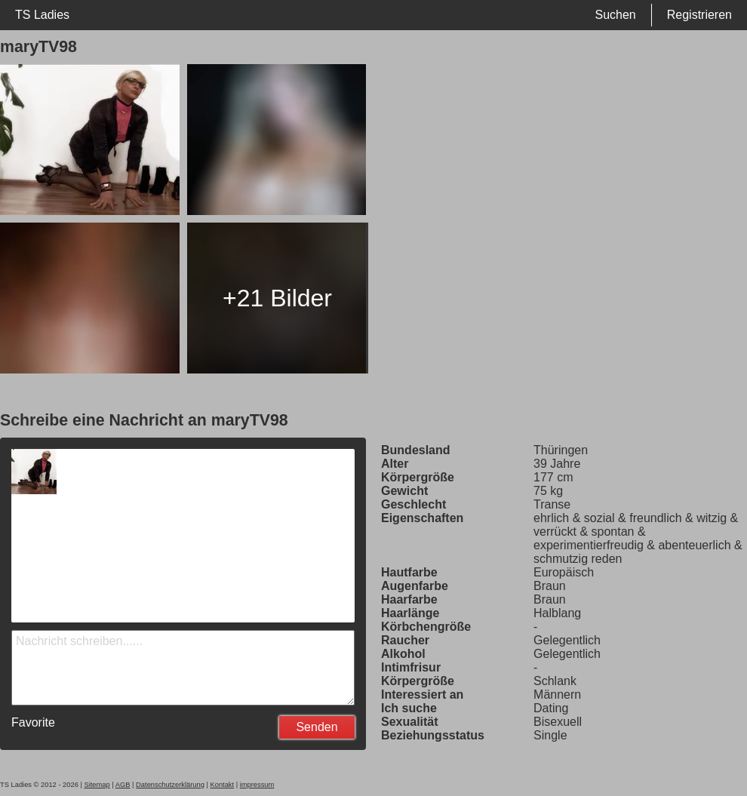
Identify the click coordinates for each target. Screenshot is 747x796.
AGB (123, 784)
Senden (316, 727)
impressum (257, 784)
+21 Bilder (277, 298)
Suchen (615, 14)
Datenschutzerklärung (170, 784)
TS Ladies (42, 14)
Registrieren (699, 14)
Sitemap (96, 784)
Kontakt (222, 784)
